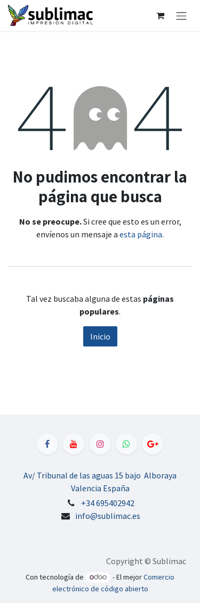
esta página (140, 234)
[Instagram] (100, 444)
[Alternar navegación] (181, 15)
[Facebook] (47, 444)
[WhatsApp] (126, 444)
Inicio (100, 336)
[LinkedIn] (152, 444)
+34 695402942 (107, 503)
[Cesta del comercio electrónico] (160, 15)
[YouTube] (73, 444)
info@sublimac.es (107, 515)
